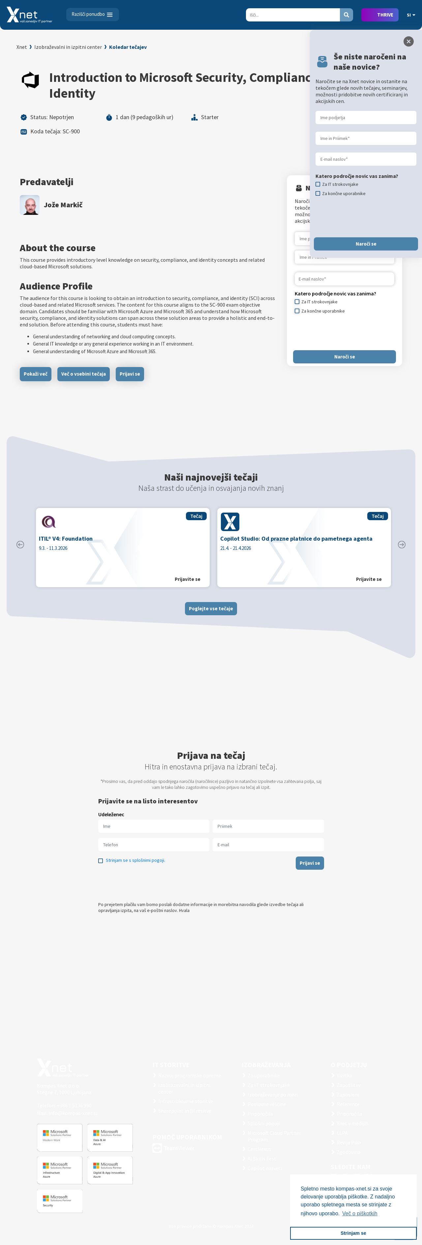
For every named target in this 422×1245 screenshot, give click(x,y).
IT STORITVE (171, 1064)
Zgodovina (348, 1152)
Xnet (21, 47)
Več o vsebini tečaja (83, 374)
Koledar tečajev (128, 47)
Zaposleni (348, 1094)
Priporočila (260, 1113)
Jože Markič (63, 204)
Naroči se (344, 356)
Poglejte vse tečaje (211, 615)
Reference (348, 1104)
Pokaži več (35, 374)
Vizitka (344, 1075)
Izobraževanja (266, 1064)
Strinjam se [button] (353, 1233)
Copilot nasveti (265, 1168)
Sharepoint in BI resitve (184, 1110)
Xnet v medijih (352, 1123)
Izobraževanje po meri (273, 1094)
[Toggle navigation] (92, 14)
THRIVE (385, 15)
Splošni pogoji (264, 1123)
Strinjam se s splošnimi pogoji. (135, 866)
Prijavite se (187, 586)
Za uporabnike (264, 1075)
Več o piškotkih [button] (359, 1213)
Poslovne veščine (267, 1104)
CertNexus (259, 1149)
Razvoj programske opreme (189, 1075)
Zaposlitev (349, 1085)
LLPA (342, 1132)
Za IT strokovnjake (269, 1085)
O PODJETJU (349, 1064)
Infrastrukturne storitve (185, 1101)
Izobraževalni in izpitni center (68, 47)
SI (411, 15)
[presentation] (345, 332)
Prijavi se (130, 374)
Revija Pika (349, 1142)
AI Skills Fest (262, 1158)
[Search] (293, 14)
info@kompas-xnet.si (72, 1113)
